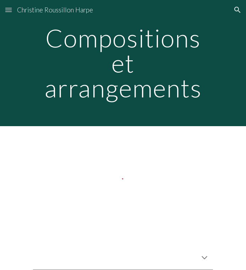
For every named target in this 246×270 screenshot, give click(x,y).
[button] (8, 9)
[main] (123, 63)
